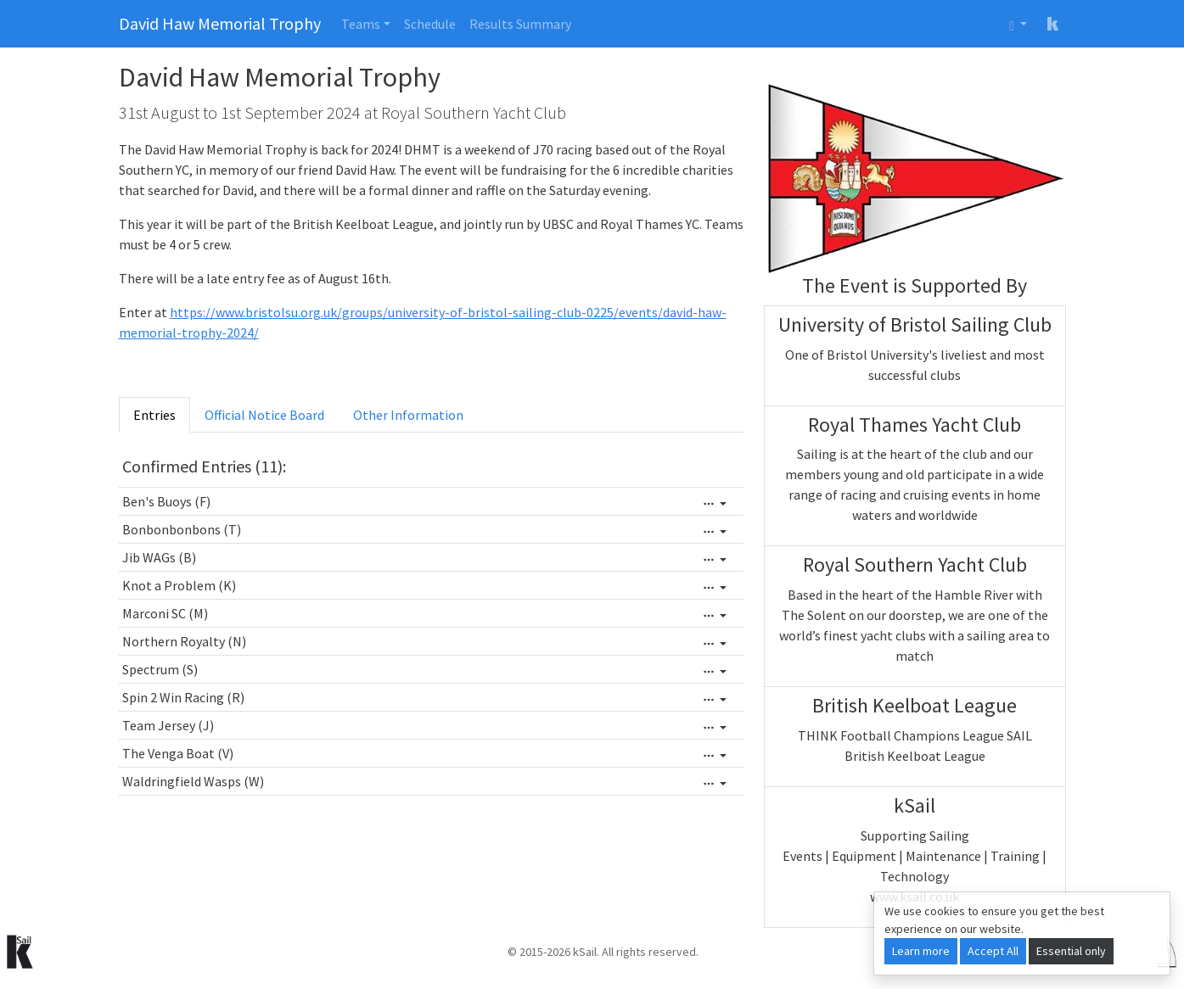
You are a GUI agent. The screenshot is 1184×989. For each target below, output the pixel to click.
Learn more (921, 950)
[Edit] (714, 503)
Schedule (430, 23)
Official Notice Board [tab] (264, 414)
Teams (360, 23)
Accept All (993, 950)
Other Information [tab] (408, 414)
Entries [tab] (154, 414)
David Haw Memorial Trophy (220, 23)
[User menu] (1018, 24)
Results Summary (520, 23)
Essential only (1071, 950)
